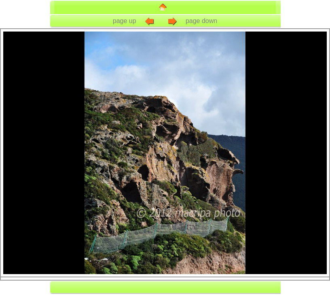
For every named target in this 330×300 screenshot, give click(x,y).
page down (191, 20)
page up (134, 20)
